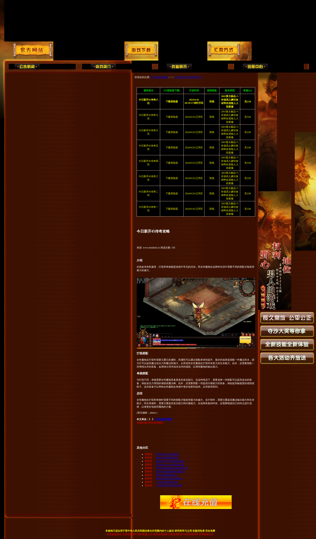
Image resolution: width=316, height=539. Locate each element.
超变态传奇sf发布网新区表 (170, 461)
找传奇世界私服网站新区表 (170, 471)
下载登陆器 (172, 116)
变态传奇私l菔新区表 (167, 457)
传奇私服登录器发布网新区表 (172, 468)
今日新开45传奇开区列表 (187, 77)
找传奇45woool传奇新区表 (170, 464)
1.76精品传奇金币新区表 (169, 485)
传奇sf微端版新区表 (166, 475)
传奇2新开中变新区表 (167, 454)
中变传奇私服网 (159, 77)
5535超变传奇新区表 (167, 482)
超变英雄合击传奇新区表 (169, 478)
